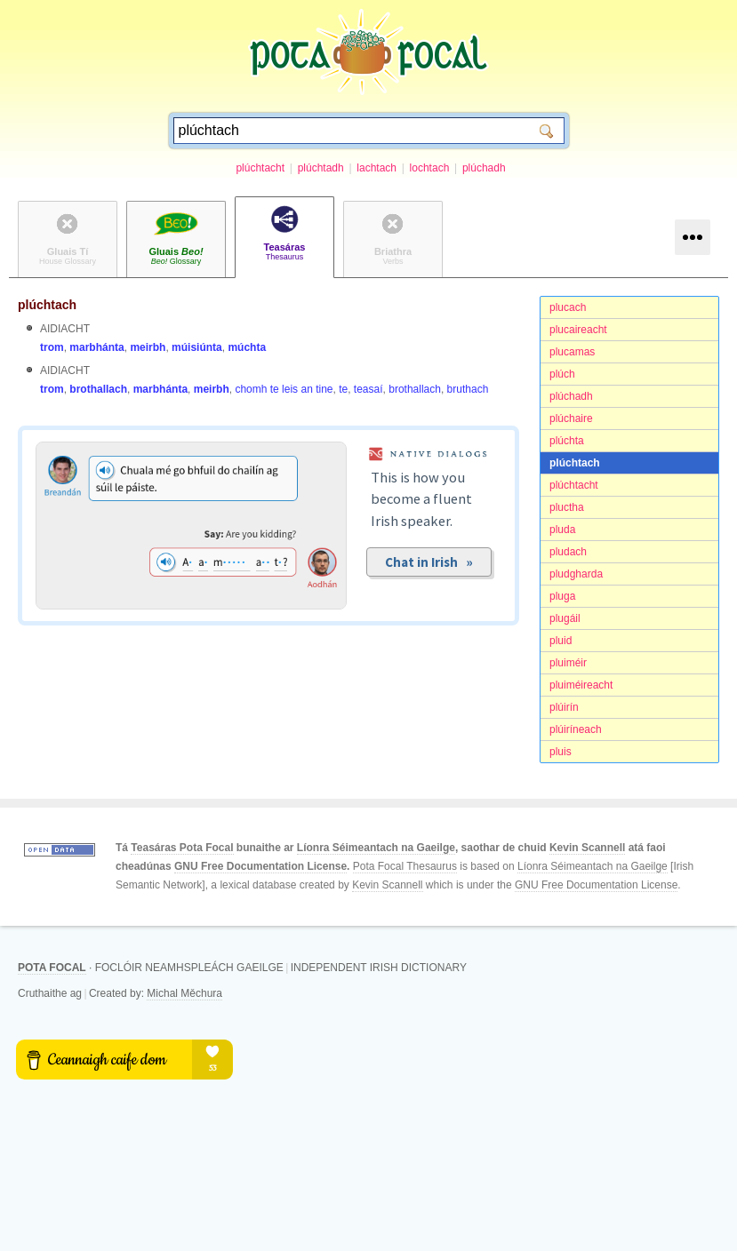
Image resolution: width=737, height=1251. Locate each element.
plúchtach (574, 463)
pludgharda (576, 574)
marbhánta (96, 347)
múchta (247, 347)
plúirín (564, 707)
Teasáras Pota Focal (182, 847)
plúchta (566, 440)
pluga (562, 596)
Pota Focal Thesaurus (405, 866)
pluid (560, 640)
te (343, 389)
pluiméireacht (581, 685)
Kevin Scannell (587, 847)
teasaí (368, 389)
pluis (560, 751)
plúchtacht (260, 168)
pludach (568, 552)
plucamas (572, 352)
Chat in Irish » (429, 562)
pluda (562, 529)
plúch (562, 374)
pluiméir (568, 663)
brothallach (98, 389)
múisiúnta (197, 347)
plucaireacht (578, 329)
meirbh (147, 347)
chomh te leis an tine (283, 389)
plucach (567, 307)
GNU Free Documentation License (260, 866)
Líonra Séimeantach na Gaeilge (376, 847)
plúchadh (484, 168)
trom (52, 347)
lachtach (376, 168)
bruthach (468, 389)
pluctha (566, 507)
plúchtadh (321, 168)
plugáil (565, 618)
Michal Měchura (184, 993)
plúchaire (571, 418)
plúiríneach (575, 729)
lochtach (430, 168)
